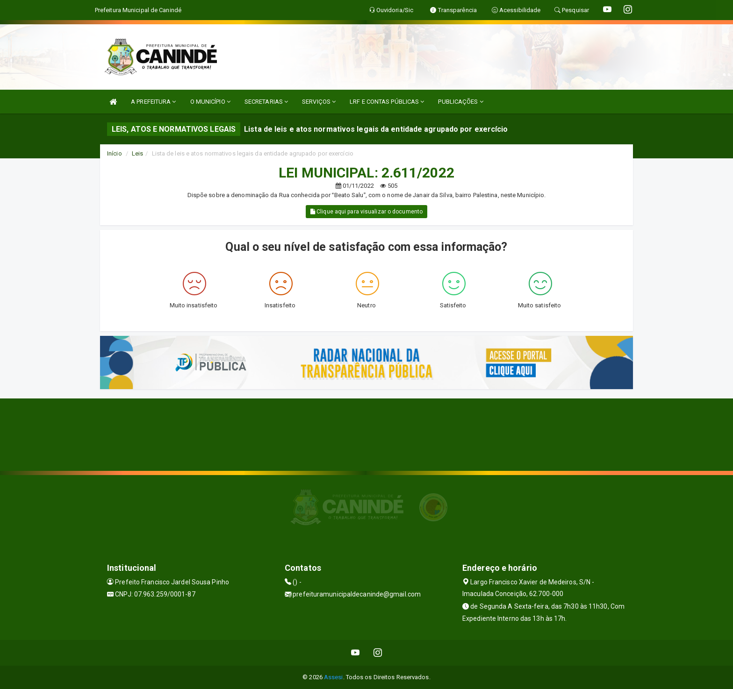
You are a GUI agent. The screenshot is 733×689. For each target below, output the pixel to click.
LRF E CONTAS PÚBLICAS (387, 101)
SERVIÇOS (319, 101)
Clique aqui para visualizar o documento (366, 211)
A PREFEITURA (153, 101)
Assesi (333, 677)
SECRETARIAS (266, 101)
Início (114, 153)
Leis (137, 153)
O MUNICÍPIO (210, 101)
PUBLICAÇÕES (460, 101)
